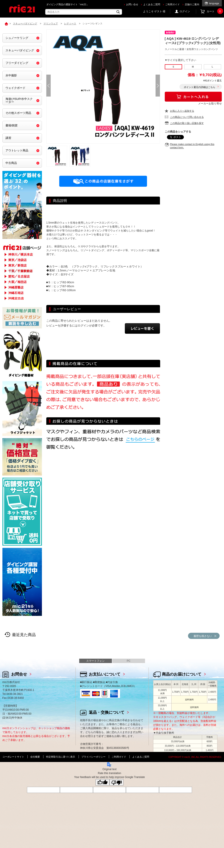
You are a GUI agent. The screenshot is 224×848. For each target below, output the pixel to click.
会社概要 (35, 756)
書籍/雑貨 (11, 125)
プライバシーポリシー (93, 756)
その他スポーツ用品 (18, 113)
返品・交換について (106, 712)
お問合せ (19, 674)
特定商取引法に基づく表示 (60, 756)
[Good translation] (102, 782)
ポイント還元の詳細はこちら (199, 87)
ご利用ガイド (172, 4)
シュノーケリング (16, 37)
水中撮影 (11, 75)
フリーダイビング (16, 63)
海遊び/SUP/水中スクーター (19, 100)
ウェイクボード (15, 88)
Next (158, 86)
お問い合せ (132, 4)
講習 (8, 138)
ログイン (184, 11)
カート (214, 11)
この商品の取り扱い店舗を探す (187, 123)
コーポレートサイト (13, 756)
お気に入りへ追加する (182, 110)
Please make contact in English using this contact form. (192, 146)
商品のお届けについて (181, 674)
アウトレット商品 (16, 150)
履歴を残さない (203, 636)
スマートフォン (95, 660)
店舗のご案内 (192, 4)
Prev (48, 86)
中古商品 (11, 163)
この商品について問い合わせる (187, 117)
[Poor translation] (116, 782)
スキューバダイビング (19, 50)
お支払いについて (104, 674)
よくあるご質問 (151, 4)
